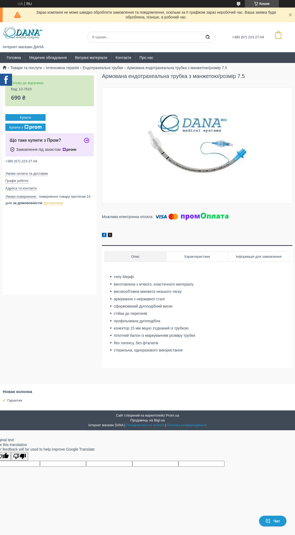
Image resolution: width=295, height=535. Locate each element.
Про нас (146, 57)
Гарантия (14, 400)
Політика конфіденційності (187, 425)
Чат (273, 521)
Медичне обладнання (48, 57)
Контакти (123, 57)
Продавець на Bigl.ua (147, 420)
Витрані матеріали (91, 57)
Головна (14, 57)
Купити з (25, 127)
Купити (25, 117)
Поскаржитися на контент (145, 425)
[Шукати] (207, 37)
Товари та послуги (26, 68)
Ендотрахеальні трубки (103, 68)
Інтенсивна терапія (62, 68)
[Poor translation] (19, 456)
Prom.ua (172, 415)
